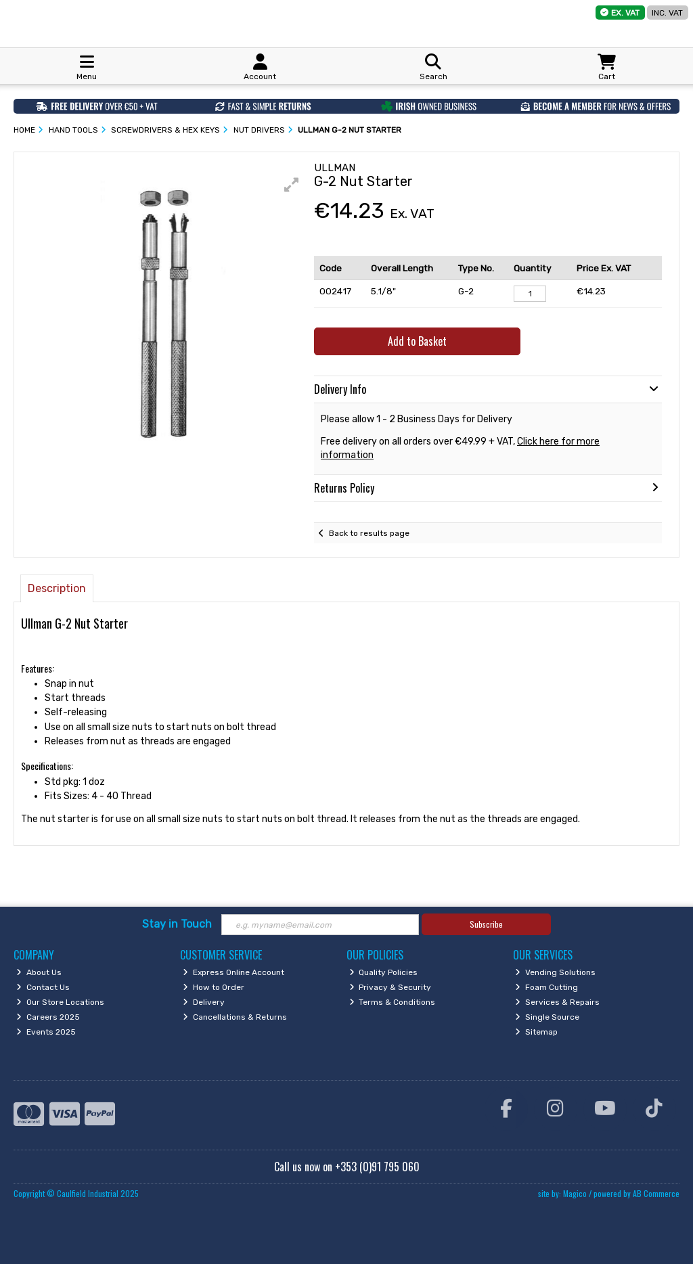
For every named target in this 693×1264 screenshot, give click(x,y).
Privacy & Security (390, 987)
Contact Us (43, 987)
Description (57, 588)
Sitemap (536, 1032)
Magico (575, 1193)
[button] (292, 185)
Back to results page (369, 533)
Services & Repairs (557, 1002)
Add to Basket (417, 341)
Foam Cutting (546, 987)
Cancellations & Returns (235, 1017)
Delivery (204, 1002)
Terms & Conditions (392, 1002)
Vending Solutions (555, 972)
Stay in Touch (177, 924)
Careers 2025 (48, 1017)
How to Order (213, 987)
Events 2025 (46, 1032)
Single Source (547, 1017)
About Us (39, 972)
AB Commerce (656, 1193)
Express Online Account (233, 972)
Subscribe (486, 924)
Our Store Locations (60, 1002)
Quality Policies (383, 972)
